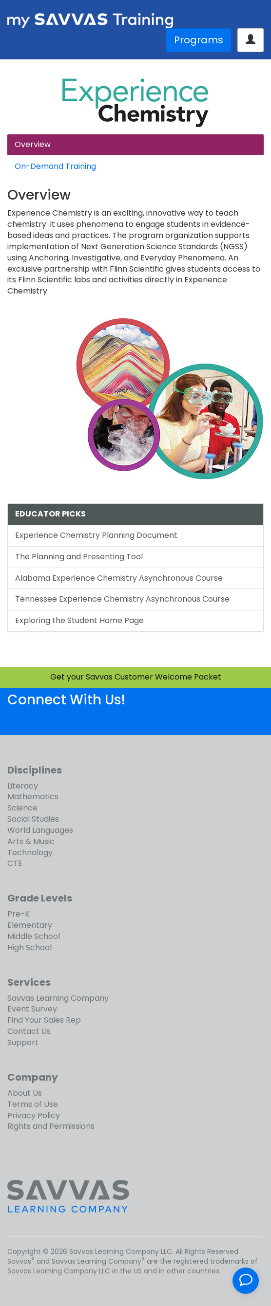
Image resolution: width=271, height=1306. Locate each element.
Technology (30, 852)
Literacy (22, 785)
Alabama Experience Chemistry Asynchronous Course (119, 578)
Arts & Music (31, 841)
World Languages (40, 830)
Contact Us (29, 1031)
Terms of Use (32, 1104)
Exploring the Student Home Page (79, 620)
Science (22, 807)
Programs (198, 40)
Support (23, 1042)
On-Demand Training (55, 166)
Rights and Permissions (51, 1126)
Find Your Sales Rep (44, 1020)
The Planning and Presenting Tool (79, 556)
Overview (33, 144)
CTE (14, 863)
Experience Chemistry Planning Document (96, 535)
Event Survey (32, 1008)
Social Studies (33, 819)
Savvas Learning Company (58, 998)
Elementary (29, 925)
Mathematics (32, 796)
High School (29, 947)
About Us (24, 1093)
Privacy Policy (33, 1115)
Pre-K (18, 914)
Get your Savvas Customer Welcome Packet (135, 676)
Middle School (33, 936)
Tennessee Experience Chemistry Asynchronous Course (122, 599)
